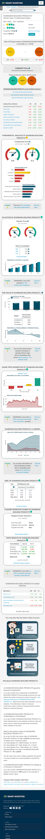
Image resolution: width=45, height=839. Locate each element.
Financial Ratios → (22, 256)
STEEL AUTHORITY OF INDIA (11, 117)
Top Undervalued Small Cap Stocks (22, 92)
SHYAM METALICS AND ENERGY (12, 125)
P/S (17, 253)
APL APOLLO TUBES (9, 120)
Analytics (13, 7)
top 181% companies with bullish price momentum (22, 419)
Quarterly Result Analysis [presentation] (11, 827)
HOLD (22, 80)
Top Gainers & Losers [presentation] (10, 824)
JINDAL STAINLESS (8, 114)
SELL (32, 80)
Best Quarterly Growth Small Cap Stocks (22, 95)
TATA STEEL (6, 112)
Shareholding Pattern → (22, 534)
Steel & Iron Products (34, 31)
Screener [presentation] (7, 836)
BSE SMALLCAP (7, 605)
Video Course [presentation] (8, 817)
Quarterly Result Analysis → (22, 563)
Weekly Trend (22, 373)
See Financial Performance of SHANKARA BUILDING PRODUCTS (22, 700)
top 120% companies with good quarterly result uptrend (22, 573)
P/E (17, 249)
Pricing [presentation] (7, 814)
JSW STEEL (6, 109)
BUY (13, 80)
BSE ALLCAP (6, 594)
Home (8, 7)
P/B (17, 251)
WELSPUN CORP (8, 128)
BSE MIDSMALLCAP (8, 597)
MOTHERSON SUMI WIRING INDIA (12, 122)
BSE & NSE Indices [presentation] (10, 829)
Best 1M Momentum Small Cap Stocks (22, 97)
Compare (31, 34)
